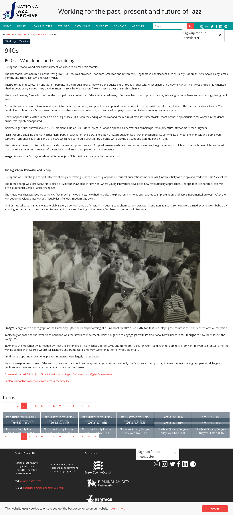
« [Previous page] (6, 405)
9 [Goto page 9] (60, 405)
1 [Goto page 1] (12, 405)
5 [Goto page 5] (36, 405)
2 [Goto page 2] (18, 405)
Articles (138, 26)
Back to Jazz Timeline (16, 41)
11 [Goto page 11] (74, 405)
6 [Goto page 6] (42, 405)
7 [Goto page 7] (48, 405)
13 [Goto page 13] (89, 405)
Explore (63, 26)
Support (102, 26)
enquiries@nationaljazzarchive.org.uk (43, 487)
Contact (120, 26)
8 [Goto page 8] (54, 405)
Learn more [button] (117, 508)
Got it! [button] (215, 508)
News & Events (41, 26)
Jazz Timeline (38, 34)
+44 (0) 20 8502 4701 (30, 481)
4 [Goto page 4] (30, 405)
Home (7, 26)
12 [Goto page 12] (81, 405)
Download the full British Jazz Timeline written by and (58, 374)
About (21, 26)
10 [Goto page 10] (66, 405)
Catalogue (82, 26)
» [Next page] (95, 405)
